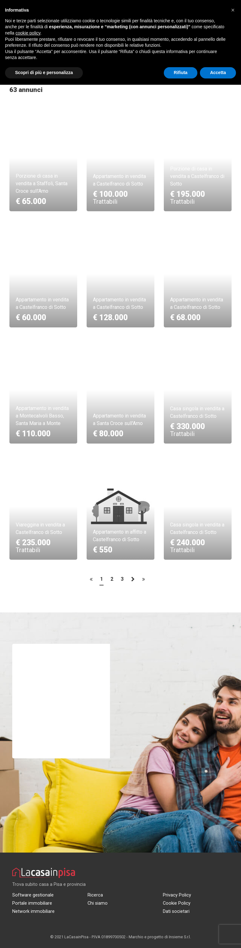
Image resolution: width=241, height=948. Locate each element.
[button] (233, 10)
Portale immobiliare (32, 903)
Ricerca (95, 895)
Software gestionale (33, 895)
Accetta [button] (218, 72)
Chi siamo (98, 903)
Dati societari (176, 911)
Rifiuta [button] (181, 72)
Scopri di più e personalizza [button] (44, 72)
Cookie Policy (176, 903)
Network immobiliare (33, 911)
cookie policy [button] (27, 32)
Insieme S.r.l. (180, 937)
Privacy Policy (177, 895)
